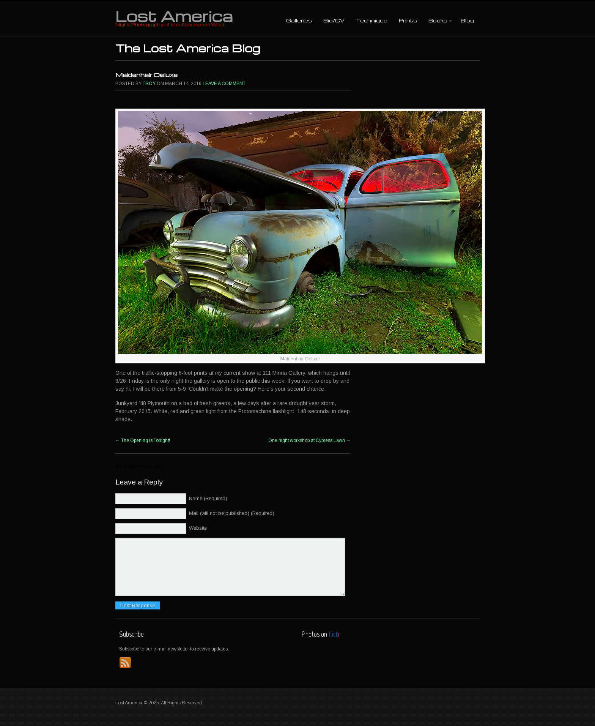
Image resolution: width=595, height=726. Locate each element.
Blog (467, 20)
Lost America (174, 16)
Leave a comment (224, 83)
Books (438, 21)
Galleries (299, 20)
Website (198, 528)
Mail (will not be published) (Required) (231, 513)
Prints (408, 20)
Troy (149, 83)
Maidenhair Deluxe (146, 75)
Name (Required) (208, 498)
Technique (371, 20)
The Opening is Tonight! (142, 440)
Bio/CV (334, 20)
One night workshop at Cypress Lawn (309, 440)
